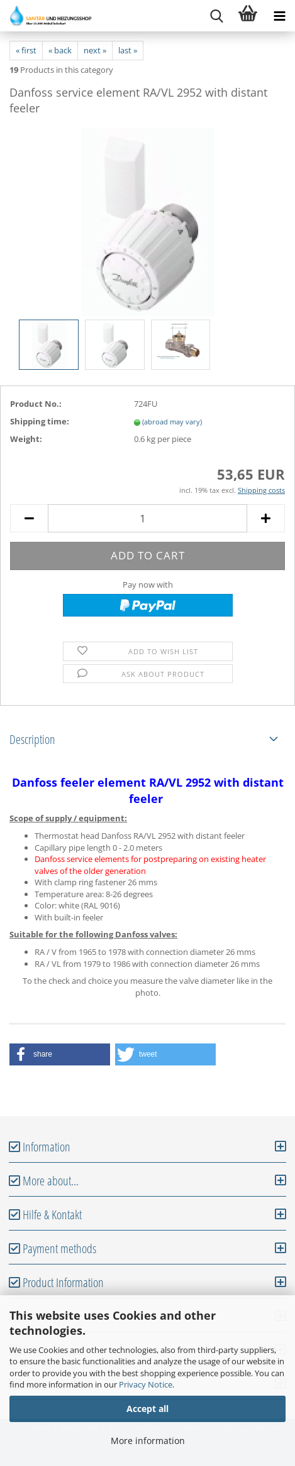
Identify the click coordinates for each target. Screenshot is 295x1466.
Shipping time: (39, 421)
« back (60, 50)
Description (32, 739)
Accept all (147, 1409)
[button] (59, 1054)
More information (148, 1441)
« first (26, 50)
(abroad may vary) (172, 421)
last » (127, 50)
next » (95, 50)
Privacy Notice (145, 1384)
